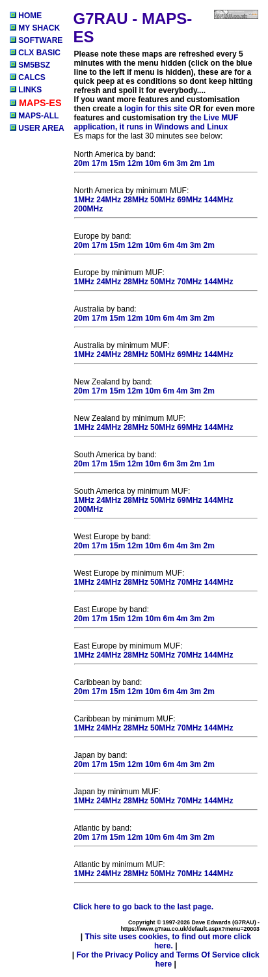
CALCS (28, 77)
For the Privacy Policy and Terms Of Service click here (168, 959)
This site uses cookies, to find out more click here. (167, 941)
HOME (26, 15)
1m (209, 163)
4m (181, 245)
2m (195, 163)
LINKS (26, 89)
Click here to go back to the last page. (143, 906)
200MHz (88, 208)
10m (153, 163)
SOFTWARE (36, 40)
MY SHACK (35, 28)
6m (168, 163)
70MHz (189, 281)
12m (135, 163)
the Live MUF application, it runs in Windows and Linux (156, 122)
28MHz (136, 199)
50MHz (162, 199)
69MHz (189, 199)
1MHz (84, 199)
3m (181, 163)
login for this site (155, 108)
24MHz (108, 199)
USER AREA (37, 128)
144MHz (219, 199)
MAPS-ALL (34, 115)
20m (82, 163)
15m (117, 163)
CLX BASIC (35, 52)
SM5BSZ (30, 65)
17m (99, 163)
